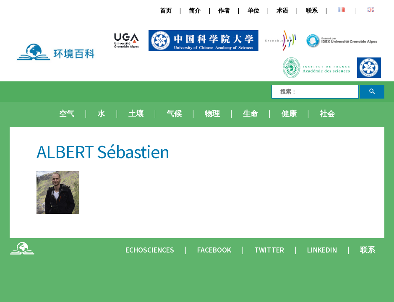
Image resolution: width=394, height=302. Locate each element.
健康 (289, 113)
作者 (224, 10)
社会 (327, 113)
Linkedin (322, 250)
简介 (195, 10)
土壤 (136, 113)
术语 (282, 10)
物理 (212, 113)
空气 (66, 113)
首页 (166, 10)
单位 (253, 10)
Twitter (269, 250)
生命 (250, 113)
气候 (174, 113)
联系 (312, 10)
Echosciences (149, 250)
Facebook (214, 250)
